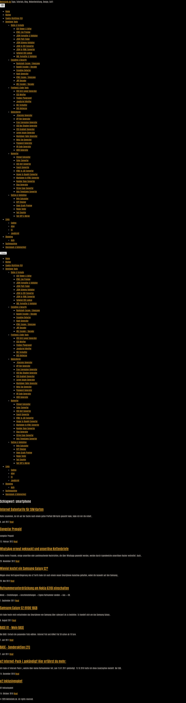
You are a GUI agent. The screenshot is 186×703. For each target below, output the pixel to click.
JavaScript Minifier (23, 101)
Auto (12, 240)
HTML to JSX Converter (25, 170)
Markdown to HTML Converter (27, 177)
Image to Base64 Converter (27, 174)
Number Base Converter (25, 181)
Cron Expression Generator (26, 122)
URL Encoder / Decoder (25, 84)
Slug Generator (22, 184)
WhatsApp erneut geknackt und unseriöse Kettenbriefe (34, 548)
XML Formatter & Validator (26, 56)
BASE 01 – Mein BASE (12, 627)
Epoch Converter (22, 167)
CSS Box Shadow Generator (26, 125)
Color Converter (22, 160)
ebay (13, 226)
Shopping (9, 236)
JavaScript (15, 233)
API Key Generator (23, 118)
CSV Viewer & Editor (24, 28)
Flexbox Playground (24, 97)
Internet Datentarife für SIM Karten (22, 509)
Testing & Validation (19, 195)
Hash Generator (22, 73)
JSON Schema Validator (25, 42)
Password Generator (24, 143)
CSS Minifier (21, 94)
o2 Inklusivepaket (11, 681)
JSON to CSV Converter (25, 46)
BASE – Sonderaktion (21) (15, 647)
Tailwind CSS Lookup (24, 52)
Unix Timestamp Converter (26, 191)
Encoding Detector (23, 70)
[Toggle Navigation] (2, 5)
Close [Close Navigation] (3, 253)
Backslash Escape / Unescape (28, 63)
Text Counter (21, 212)
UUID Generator (22, 149)
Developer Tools (11, 21)
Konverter (14, 153)
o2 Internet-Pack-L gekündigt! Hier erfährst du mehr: (33, 661)
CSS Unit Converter (23, 163)
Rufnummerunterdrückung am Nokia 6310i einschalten (34, 588)
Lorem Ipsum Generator (25, 132)
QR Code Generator (23, 146)
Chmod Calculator (23, 157)
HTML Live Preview (23, 32)
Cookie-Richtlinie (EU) (14, 18)
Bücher (8, 14)
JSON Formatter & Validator (27, 35)
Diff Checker (21, 202)
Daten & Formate (17, 25)
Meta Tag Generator (24, 139)
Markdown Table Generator (26, 136)
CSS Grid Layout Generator (26, 91)
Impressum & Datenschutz (15, 247)
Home (7, 11)
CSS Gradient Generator (25, 129)
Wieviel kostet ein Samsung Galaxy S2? (24, 568)
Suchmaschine (11, 243)
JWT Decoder (21, 80)
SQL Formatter (21, 105)
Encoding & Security (19, 59)
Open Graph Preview (24, 205)
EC (12, 229)
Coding (13, 222)
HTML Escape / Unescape (26, 77)
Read (12, 521)
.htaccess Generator (24, 115)
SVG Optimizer (21, 108)
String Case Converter (24, 188)
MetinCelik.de (5, 1)
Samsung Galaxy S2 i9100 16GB (18, 607)
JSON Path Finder (23, 39)
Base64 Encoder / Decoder (26, 66)
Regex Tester (21, 208)
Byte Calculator (22, 198)
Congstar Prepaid (11, 529)
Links (7, 219)
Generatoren (16, 111)
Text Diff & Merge (23, 215)
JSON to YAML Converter (25, 49)
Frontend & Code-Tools (20, 87)
